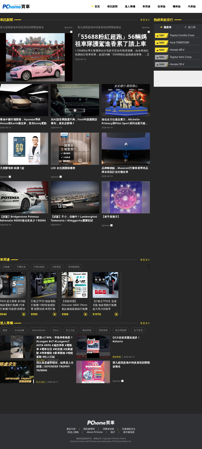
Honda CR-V (177, 64)
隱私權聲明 (89, 428)
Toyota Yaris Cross (181, 57)
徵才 (113, 432)
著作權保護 (128, 432)
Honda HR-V (177, 49)
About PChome (95, 432)
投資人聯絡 (73, 432)
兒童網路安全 (128, 428)
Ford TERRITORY (179, 42)
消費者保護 (108, 428)
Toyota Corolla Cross (182, 35)
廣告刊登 (71, 428)
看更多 (144, 19)
